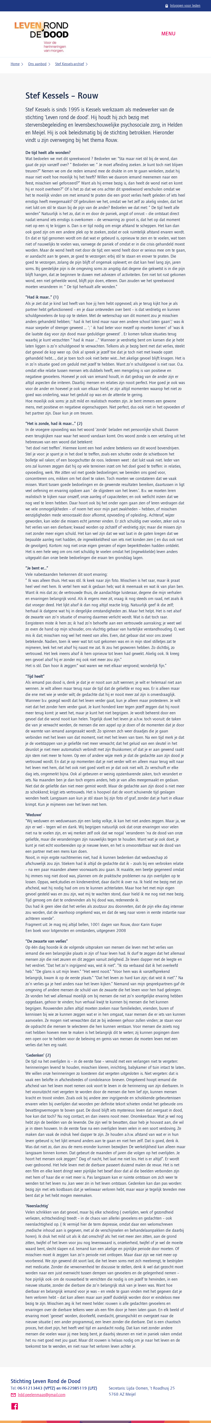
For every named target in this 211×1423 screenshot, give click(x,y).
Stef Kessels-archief (69, 64)
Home (15, 64)
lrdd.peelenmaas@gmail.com (41, 1395)
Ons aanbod (37, 64)
